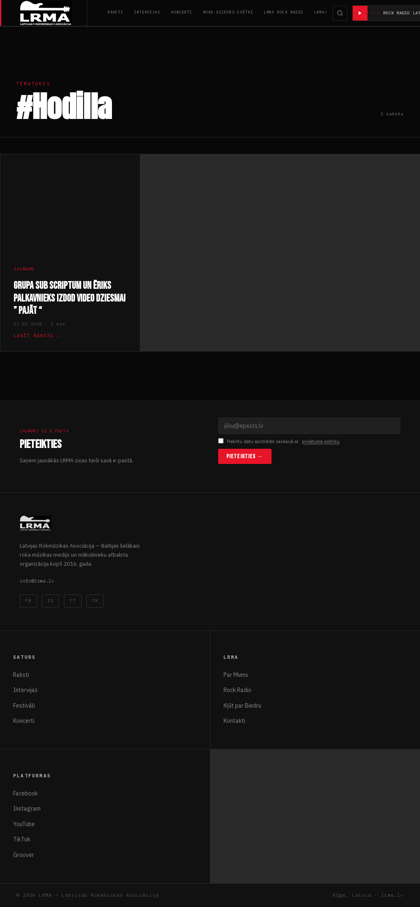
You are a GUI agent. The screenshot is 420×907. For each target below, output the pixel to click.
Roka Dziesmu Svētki (228, 12)
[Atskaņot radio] (360, 13)
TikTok (21, 839)
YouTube (24, 824)
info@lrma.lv (37, 581)
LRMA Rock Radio (284, 12)
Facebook (25, 793)
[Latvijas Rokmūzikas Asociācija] (53, 13)
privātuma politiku (321, 441)
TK (95, 600)
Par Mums (236, 675)
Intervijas (147, 12)
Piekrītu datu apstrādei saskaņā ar (279, 441)
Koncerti (181, 12)
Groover (23, 855)
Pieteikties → (244, 456)
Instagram (27, 808)
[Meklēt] (340, 13)
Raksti (115, 12)
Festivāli (24, 705)
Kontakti (234, 720)
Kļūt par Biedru (242, 705)
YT (72, 600)
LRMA (319, 12)
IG (50, 600)
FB (28, 600)
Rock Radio (237, 690)
